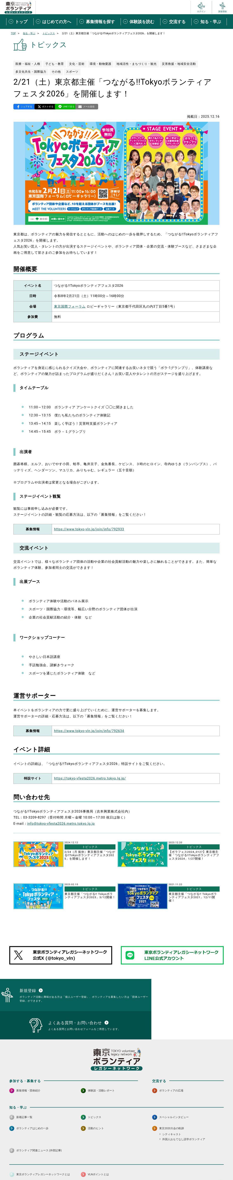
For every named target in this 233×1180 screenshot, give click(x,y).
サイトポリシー (50, 1167)
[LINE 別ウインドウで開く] (220, 1156)
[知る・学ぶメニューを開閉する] (209, 21)
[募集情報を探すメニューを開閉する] (99, 21)
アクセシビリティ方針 (103, 1167)
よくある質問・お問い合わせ (197, 1167)
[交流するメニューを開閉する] (176, 21)
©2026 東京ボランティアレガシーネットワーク (116, 1175)
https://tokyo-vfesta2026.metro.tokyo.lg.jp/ (90, 779)
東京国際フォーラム (70, 307)
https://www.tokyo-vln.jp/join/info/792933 (89, 530)
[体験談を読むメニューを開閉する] (140, 21)
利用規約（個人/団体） (135, 1167)
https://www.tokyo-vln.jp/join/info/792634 (89, 731)
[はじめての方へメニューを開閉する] (55, 21)
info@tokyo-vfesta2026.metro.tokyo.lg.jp (61, 824)
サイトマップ (27, 1167)
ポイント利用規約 (164, 1167)
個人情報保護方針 (75, 1167)
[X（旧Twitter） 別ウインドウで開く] (211, 1156)
